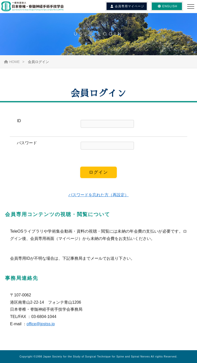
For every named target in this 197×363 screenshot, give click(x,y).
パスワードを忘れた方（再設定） (98, 195)
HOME (12, 62)
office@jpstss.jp (41, 324)
